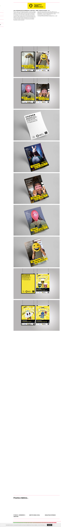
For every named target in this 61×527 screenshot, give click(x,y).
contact (2, 32)
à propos (3, 31)
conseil (2, 10)
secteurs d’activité (5, 24)
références (3, 29)
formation (3, 17)
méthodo (3, 30)
